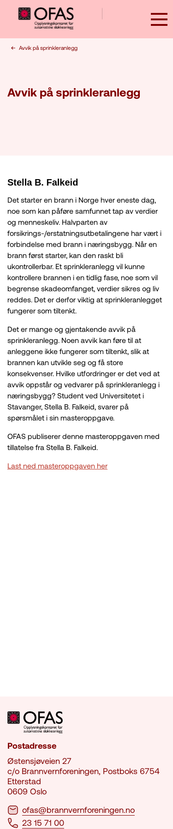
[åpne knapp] (159, 20)
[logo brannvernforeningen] (60, 19)
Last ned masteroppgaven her (57, 465)
